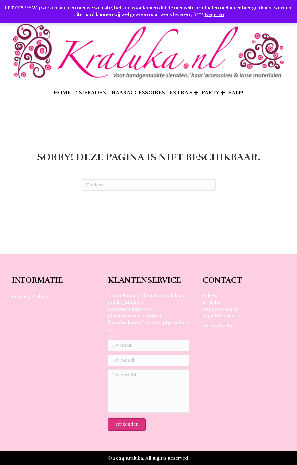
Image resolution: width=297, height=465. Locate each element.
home (62, 92)
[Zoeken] (149, 185)
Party (210, 92)
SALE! (235, 92)
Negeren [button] (214, 14)
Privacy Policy (29, 296)
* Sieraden (91, 92)
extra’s (181, 92)
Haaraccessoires (138, 92)
